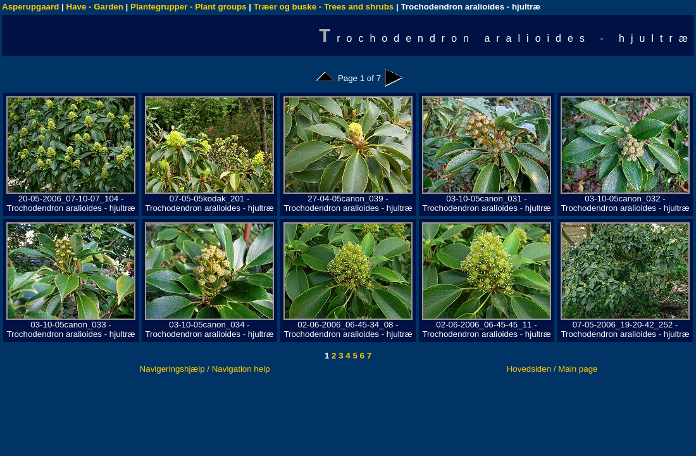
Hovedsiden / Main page (552, 369)
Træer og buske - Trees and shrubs (324, 6)
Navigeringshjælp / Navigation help (205, 369)
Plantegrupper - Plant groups (188, 6)
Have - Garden (94, 6)
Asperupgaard (30, 6)
